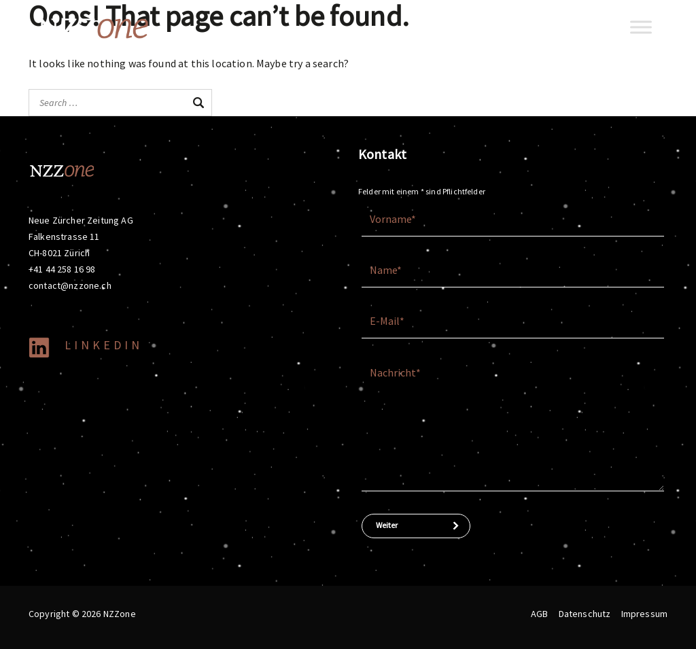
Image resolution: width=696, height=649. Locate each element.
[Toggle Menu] (641, 26)
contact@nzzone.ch (70, 285)
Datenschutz (585, 614)
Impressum (644, 614)
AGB (539, 614)
